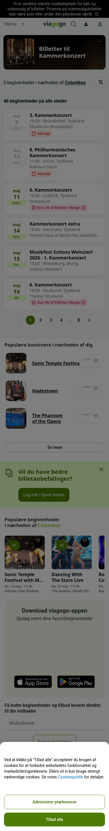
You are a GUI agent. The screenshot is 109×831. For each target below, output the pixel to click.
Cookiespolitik (70, 777)
